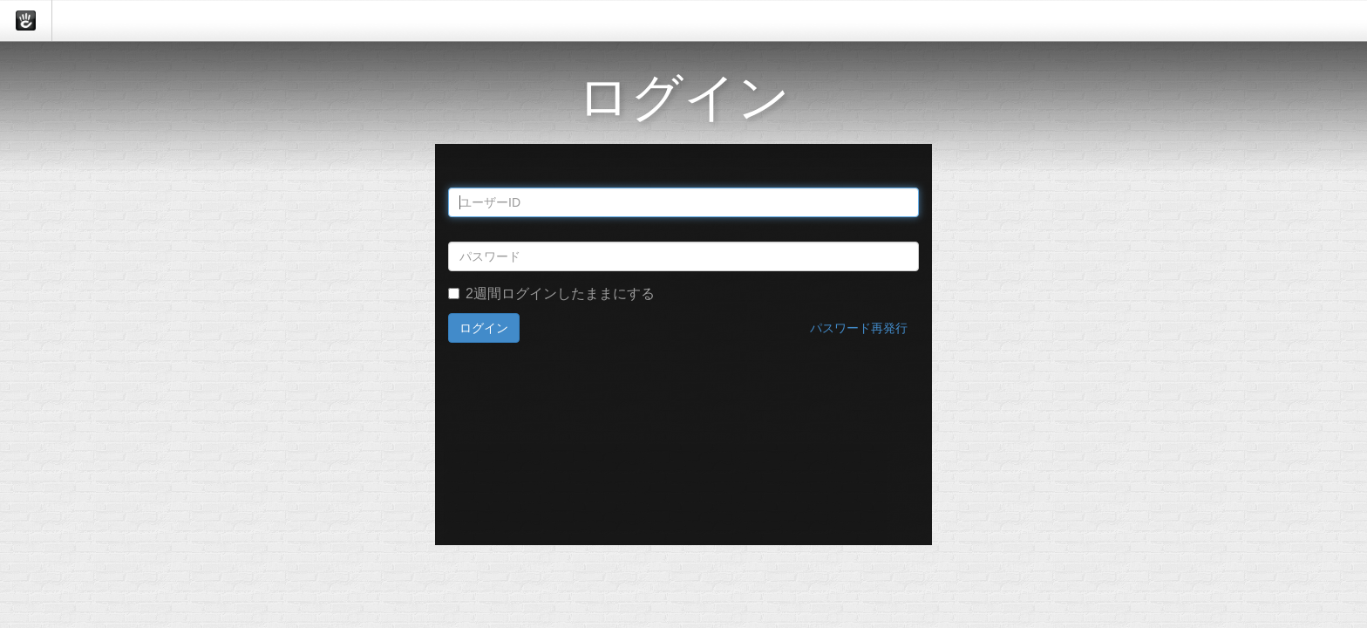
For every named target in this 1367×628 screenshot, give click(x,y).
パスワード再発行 (859, 328)
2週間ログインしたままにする (551, 293)
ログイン (483, 328)
